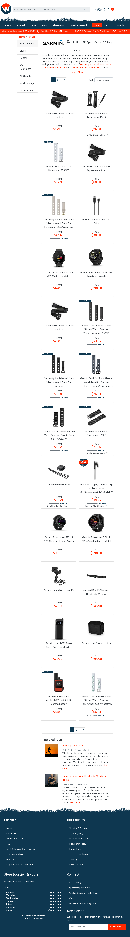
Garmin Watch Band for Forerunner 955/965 (58, 165)
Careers (72, 895)
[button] (27, 48)
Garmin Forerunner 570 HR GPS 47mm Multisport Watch (96, 536)
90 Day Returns (119, 28)
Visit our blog (75, 879)
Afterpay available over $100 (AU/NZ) (34, 28)
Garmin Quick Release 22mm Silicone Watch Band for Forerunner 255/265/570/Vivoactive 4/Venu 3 (59, 379)
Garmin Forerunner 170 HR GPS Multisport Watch (59, 271)
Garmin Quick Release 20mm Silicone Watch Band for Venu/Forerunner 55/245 (96, 326)
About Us (10, 825)
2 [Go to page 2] (57, 77)
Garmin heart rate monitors (54, 64)
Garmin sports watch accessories (95, 61)
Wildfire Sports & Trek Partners (83, 890)
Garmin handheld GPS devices (85, 64)
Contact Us (11, 830)
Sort (91, 77)
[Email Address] (88, 924)
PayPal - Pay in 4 (76, 861)
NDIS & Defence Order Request (20, 846)
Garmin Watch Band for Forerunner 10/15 (96, 112)
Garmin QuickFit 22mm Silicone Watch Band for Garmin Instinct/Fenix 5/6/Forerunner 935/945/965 (96, 379)
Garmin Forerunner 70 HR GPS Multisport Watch (96, 271)
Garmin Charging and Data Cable (96, 218)
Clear (24, 181)
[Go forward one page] (63, 77)
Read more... (75, 799)
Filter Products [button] (27, 41)
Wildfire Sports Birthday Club (82, 900)
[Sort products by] (103, 77)
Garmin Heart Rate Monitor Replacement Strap (96, 165)
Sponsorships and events (80, 885)
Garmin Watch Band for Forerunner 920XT (96, 430)
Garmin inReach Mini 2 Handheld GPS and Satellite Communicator (59, 697)
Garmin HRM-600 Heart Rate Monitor (59, 324)
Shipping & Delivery (78, 825)
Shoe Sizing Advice (14, 851)
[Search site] (85, 8)
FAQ (8, 841)
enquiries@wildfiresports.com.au (21, 861)
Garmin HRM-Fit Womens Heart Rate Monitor (96, 589)
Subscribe (116, 924)
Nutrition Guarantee (78, 835)
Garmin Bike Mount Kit (59, 481)
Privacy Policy (75, 846)
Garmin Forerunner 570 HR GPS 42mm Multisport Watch (59, 536)
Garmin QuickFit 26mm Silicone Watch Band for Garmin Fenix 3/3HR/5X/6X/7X (59, 432)
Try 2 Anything (76, 830)
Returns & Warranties (16, 835)
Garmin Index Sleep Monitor (96, 640)
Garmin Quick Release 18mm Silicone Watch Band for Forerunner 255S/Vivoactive (59, 220)
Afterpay (73, 856)
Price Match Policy (77, 841)
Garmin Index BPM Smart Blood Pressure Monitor (59, 642)
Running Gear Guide (73, 742)
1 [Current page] (53, 77)
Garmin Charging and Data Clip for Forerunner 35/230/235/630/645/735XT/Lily (96, 485)
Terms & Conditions (78, 851)
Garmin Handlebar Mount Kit (59, 587)
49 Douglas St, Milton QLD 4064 (19, 878)
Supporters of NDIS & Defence (93, 28)
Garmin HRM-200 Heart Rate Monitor (59, 112)
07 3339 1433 (12, 856)
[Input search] (47, 8)
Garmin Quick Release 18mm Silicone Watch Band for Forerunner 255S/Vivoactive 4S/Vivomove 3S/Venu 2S (96, 697)
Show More (78, 69)
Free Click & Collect (64, 28)
